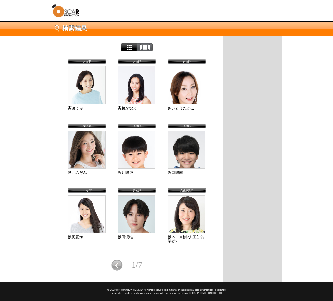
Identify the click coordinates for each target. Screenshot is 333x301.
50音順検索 (253, 103)
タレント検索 (253, 73)
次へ (157, 265)
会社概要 (253, 58)
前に (117, 265)
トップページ (253, 44)
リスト (129, 47)
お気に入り (253, 118)
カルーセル (145, 47)
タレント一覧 (253, 88)
